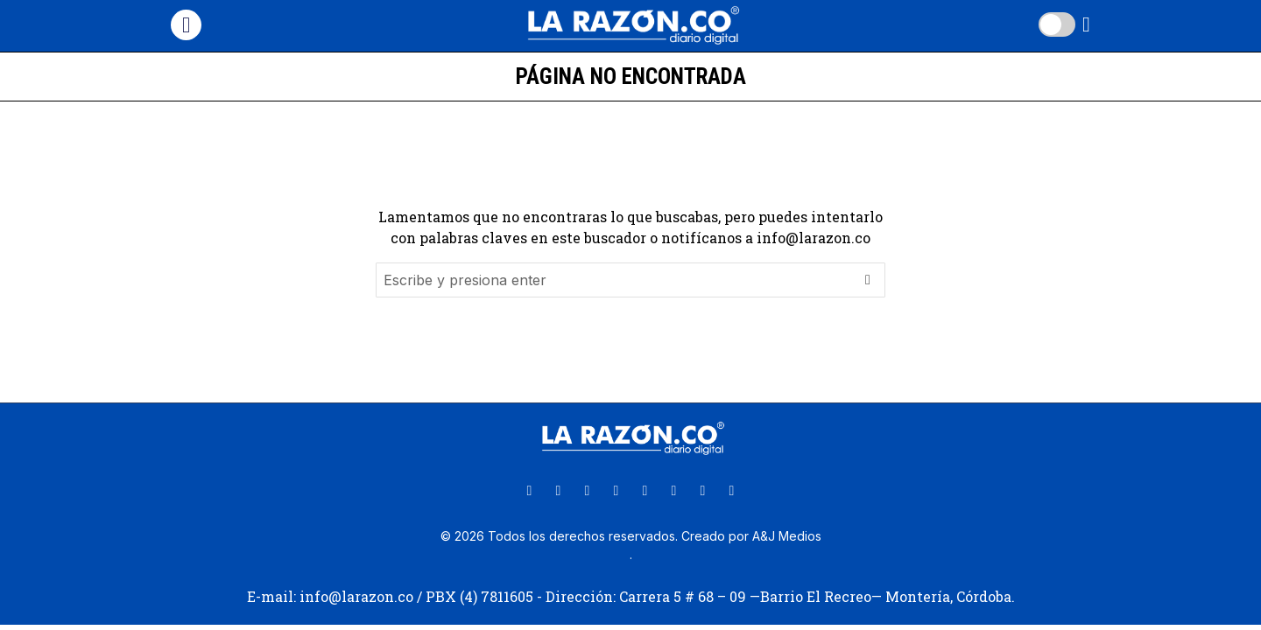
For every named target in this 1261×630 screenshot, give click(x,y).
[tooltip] (530, 491)
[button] (867, 280)
